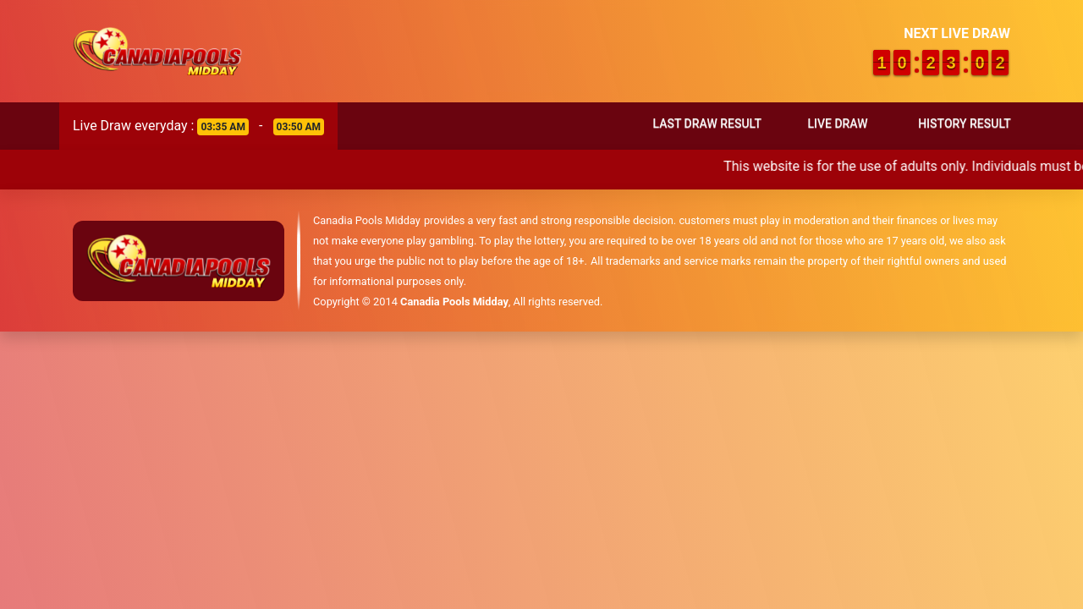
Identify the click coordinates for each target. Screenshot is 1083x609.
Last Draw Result (706, 123)
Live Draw (837, 123)
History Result (964, 123)
